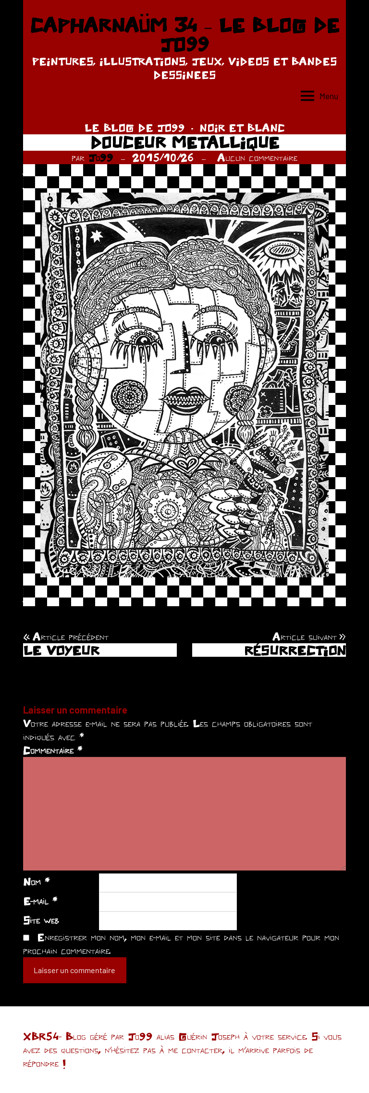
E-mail (40, 901)
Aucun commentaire (257, 157)
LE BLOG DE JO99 (135, 127)
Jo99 (100, 157)
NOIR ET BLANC (242, 127)
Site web (41, 920)
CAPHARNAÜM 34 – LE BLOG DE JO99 (184, 35)
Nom (36, 881)
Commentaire (52, 750)
